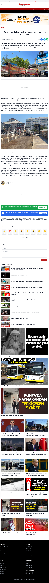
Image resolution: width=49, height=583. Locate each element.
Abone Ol (43, 213)
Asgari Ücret (29, 546)
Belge (1, 557)
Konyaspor (2, 563)
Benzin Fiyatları (29, 557)
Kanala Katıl (42, 207)
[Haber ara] (48, 12)
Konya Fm (2, 555)
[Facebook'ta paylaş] (41, 39)
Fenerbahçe (3, 569)
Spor (19, 9)
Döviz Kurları (29, 548)
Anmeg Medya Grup (5, 546)
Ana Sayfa (3, 9)
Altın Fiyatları (29, 551)
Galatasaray (3, 567)
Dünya (43, 9)
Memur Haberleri (30, 553)
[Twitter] (30, 573)
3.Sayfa (29, 9)
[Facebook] (26, 573)
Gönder (44, 260)
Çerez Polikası (29, 565)
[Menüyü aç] (1, 4)
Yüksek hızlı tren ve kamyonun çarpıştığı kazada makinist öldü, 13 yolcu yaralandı (22, 11)
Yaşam (39, 9)
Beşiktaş (2, 565)
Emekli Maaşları (29, 555)
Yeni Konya (2, 553)
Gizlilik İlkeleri (29, 567)
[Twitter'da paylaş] (44, 39)
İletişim (27, 563)
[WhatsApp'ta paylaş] (47, 39)
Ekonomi (14, 9)
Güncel (9, 9)
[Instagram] (32, 573)
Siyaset (24, 9)
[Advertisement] (24, 87)
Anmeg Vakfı (3, 548)
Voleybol (2, 573)
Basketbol (2, 571)
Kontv (1, 551)
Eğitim (34, 9)
